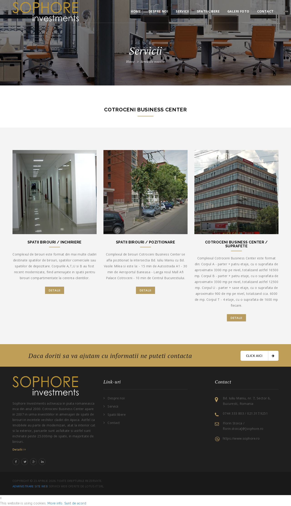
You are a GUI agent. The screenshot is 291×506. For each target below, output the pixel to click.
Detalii (54, 290)
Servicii (182, 11)
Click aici (260, 356)
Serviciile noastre (152, 61)
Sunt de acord (75, 503)
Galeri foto (238, 11)
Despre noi (158, 11)
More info (55, 503)
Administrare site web (30, 486)
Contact (265, 11)
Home (136, 11)
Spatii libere (208, 11)
